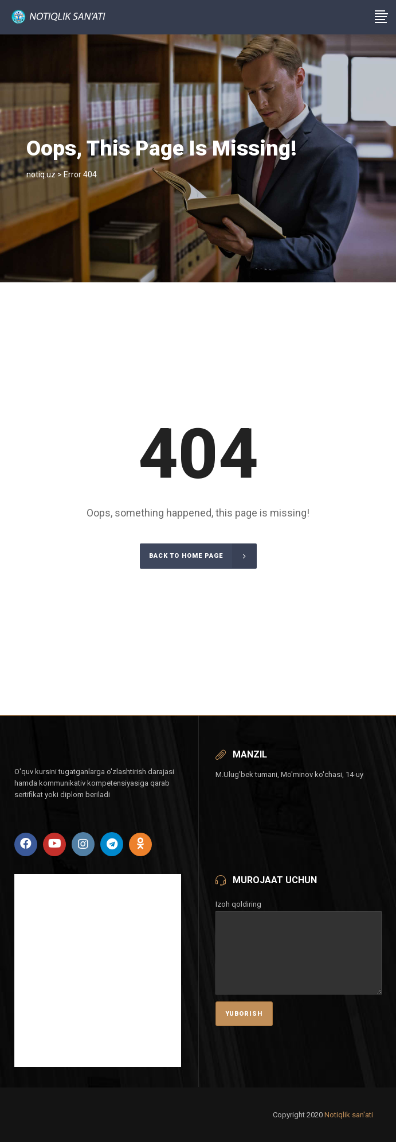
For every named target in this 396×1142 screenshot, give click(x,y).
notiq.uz (41, 174)
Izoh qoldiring (298, 912)
